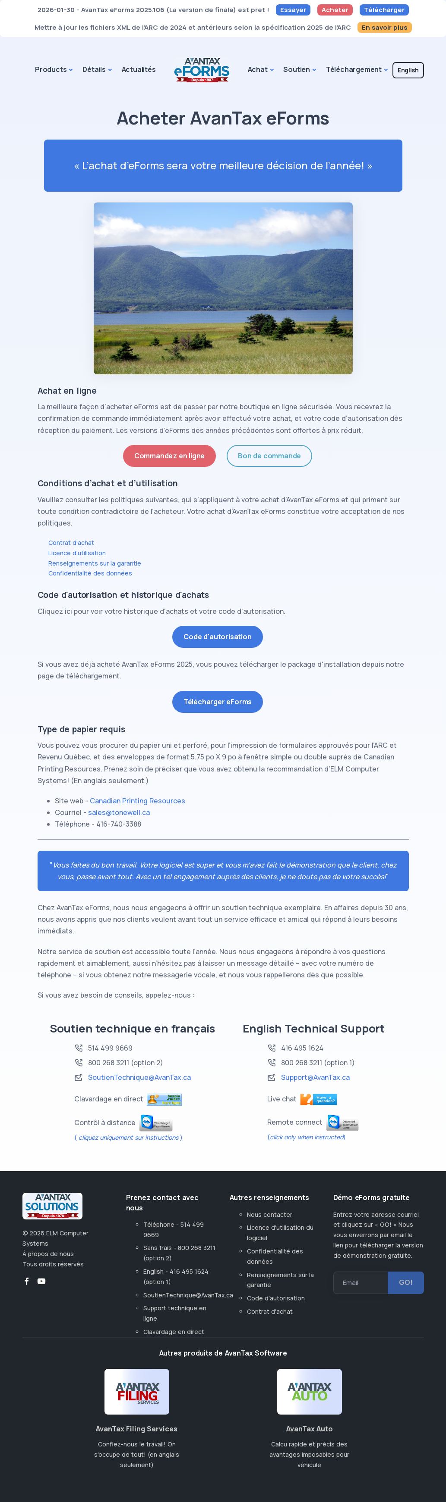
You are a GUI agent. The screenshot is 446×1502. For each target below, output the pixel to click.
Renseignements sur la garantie (94, 563)
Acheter (335, 9)
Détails (94, 69)
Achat (258, 69)
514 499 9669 (110, 1048)
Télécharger (384, 9)
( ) (128, 1137)
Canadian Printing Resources (137, 800)
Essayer (293, 9)
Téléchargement (354, 69)
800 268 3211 (301, 1062)
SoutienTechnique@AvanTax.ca (139, 1077)
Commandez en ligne (169, 455)
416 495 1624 (302, 1048)
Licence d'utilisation (77, 553)
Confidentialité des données (90, 573)
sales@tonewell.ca (119, 812)
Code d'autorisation (217, 636)
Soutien (296, 69)
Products (50, 69)
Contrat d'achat (71, 542)
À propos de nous (48, 1254)
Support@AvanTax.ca (315, 1077)
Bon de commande (269, 455)
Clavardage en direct (175, 1332)
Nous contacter (269, 1214)
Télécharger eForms (217, 701)
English (408, 70)
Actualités (139, 69)
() (306, 1137)
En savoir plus (385, 27)
